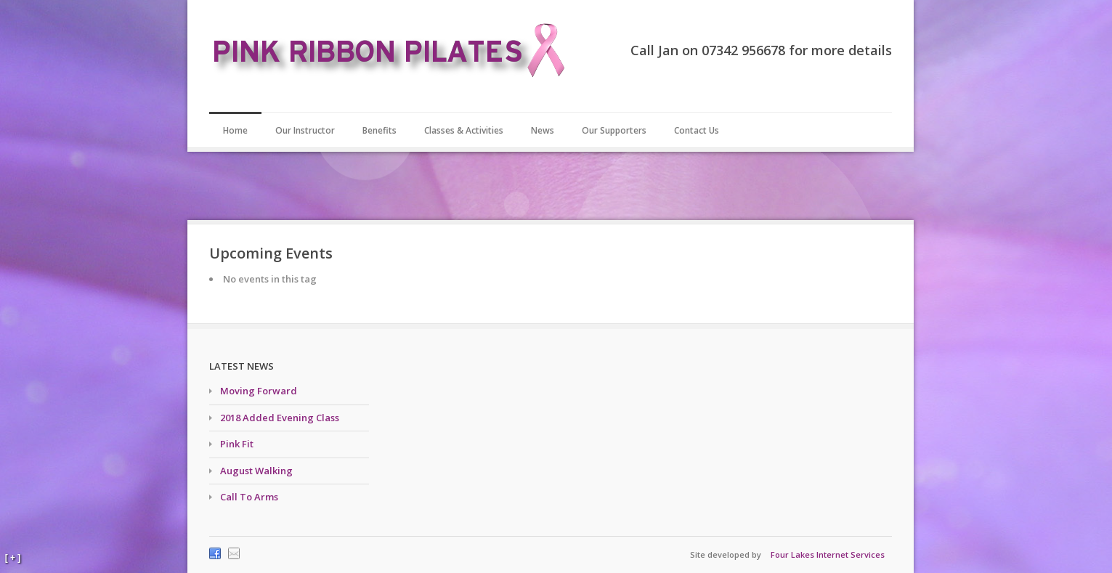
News (542, 130)
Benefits (379, 130)
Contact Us (696, 130)
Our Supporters (614, 130)
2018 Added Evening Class (279, 417)
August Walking (256, 470)
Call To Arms (249, 496)
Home (235, 130)
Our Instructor (305, 130)
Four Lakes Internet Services (828, 554)
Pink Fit (236, 443)
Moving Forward (258, 390)
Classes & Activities (463, 130)
